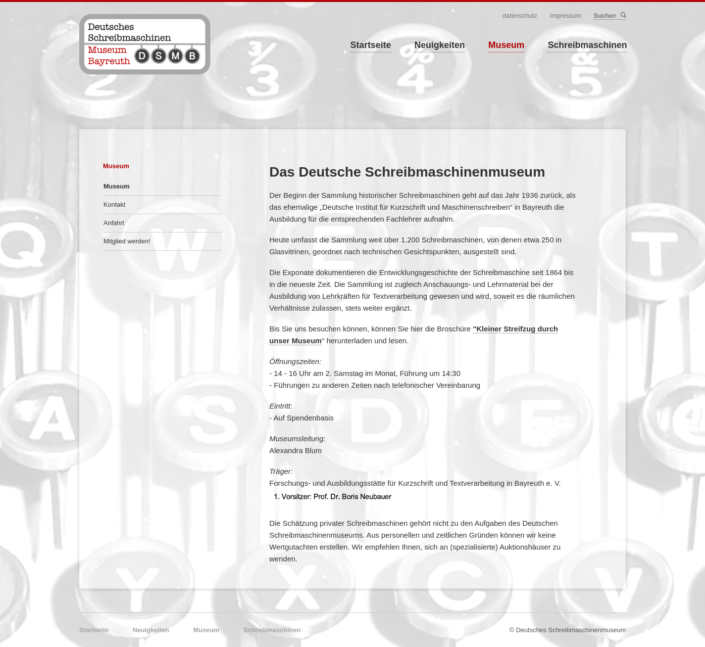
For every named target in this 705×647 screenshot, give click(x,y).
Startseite (371, 45)
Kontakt (114, 204)
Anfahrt (113, 223)
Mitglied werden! (127, 241)
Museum (506, 45)
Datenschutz (520, 15)
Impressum (566, 15)
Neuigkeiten (439, 45)
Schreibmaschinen (587, 45)
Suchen (622, 15)
